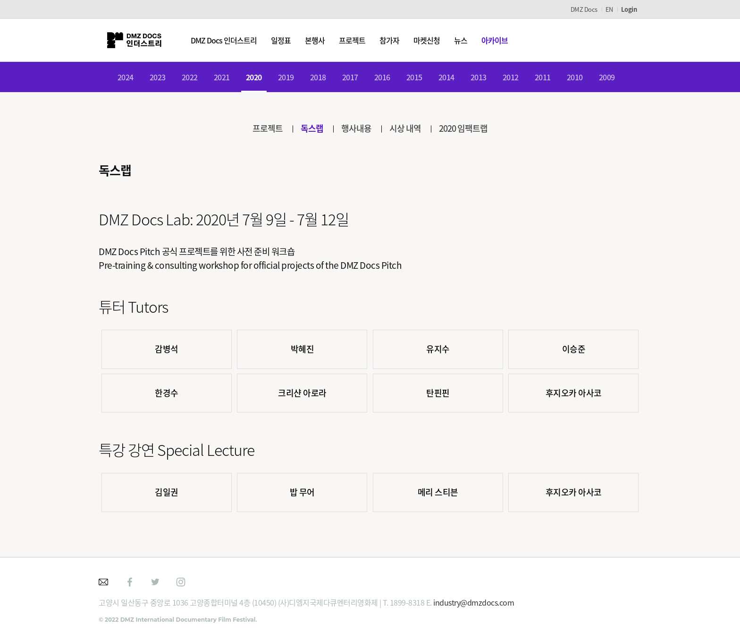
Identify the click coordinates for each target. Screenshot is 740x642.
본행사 (315, 40)
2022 (190, 77)
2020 (254, 77)
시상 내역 (405, 128)
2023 (158, 77)
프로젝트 (352, 40)
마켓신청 (426, 40)
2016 (382, 77)
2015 (414, 77)
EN (609, 9)
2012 (511, 77)
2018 (318, 77)
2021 (222, 77)
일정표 (281, 40)
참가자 (389, 40)
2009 (607, 77)
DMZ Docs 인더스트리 (224, 40)
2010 (575, 77)
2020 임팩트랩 (463, 128)
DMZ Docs (584, 9)
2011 (543, 77)
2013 (479, 77)
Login (629, 9)
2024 (126, 77)
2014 (446, 77)
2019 (286, 77)
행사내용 (356, 128)
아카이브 (494, 40)
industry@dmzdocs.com (473, 602)
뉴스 (460, 40)
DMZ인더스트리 (134, 40)
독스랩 (312, 128)
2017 (350, 77)
